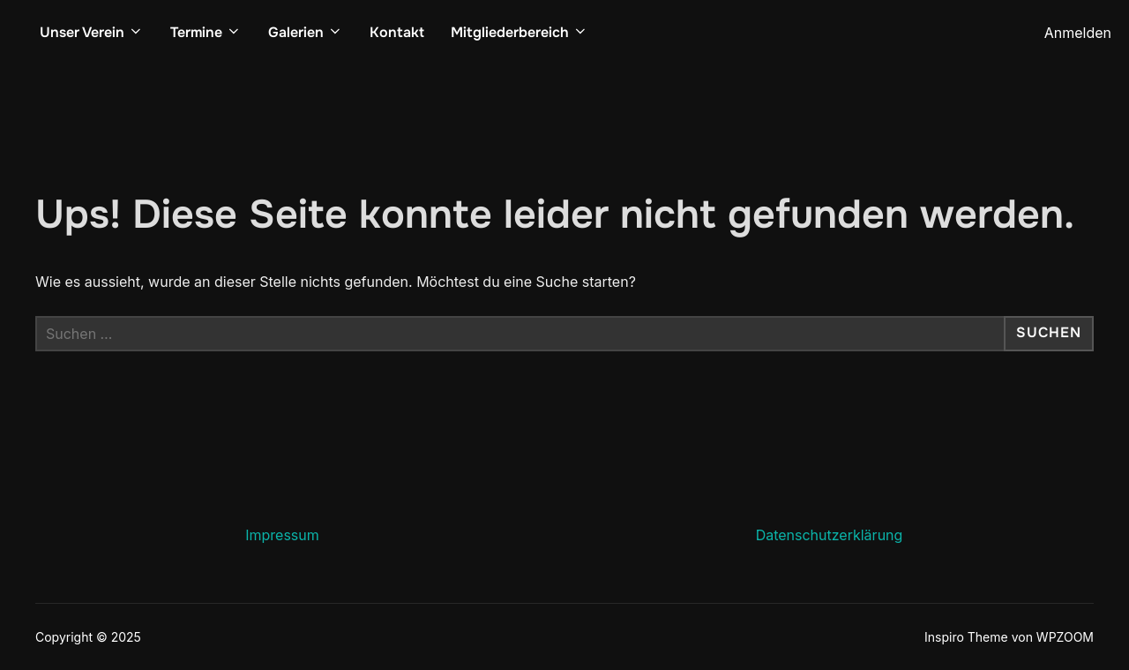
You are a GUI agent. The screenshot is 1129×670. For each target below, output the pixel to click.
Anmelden (1077, 32)
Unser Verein (92, 32)
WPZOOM (1065, 636)
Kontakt (397, 32)
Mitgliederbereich (519, 32)
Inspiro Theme (966, 636)
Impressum (282, 535)
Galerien (305, 32)
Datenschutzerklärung (829, 535)
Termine (206, 32)
